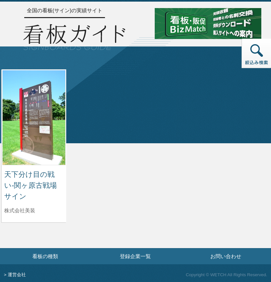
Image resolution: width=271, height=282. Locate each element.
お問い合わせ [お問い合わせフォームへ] (225, 256)
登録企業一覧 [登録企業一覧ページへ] (135, 256)
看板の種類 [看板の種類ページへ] (45, 256)
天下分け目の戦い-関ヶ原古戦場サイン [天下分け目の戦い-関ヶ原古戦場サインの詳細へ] (30, 185)
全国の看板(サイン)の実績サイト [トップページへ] (65, 10)
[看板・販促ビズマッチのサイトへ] (208, 23)
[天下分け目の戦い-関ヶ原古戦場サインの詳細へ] (34, 117)
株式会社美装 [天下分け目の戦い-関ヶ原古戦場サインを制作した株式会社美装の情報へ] (19, 210)
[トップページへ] (74, 36)
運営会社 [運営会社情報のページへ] (17, 274)
